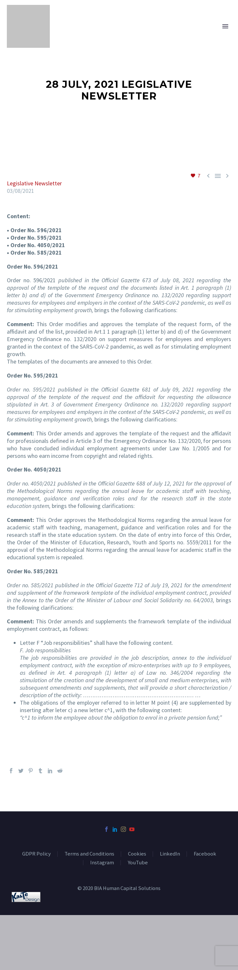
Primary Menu (225, 26)
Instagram (102, 863)
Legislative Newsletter (34, 183)
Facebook (205, 854)
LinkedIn (170, 854)
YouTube (138, 863)
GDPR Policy (36, 854)
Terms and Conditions (89, 854)
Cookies (137, 854)
